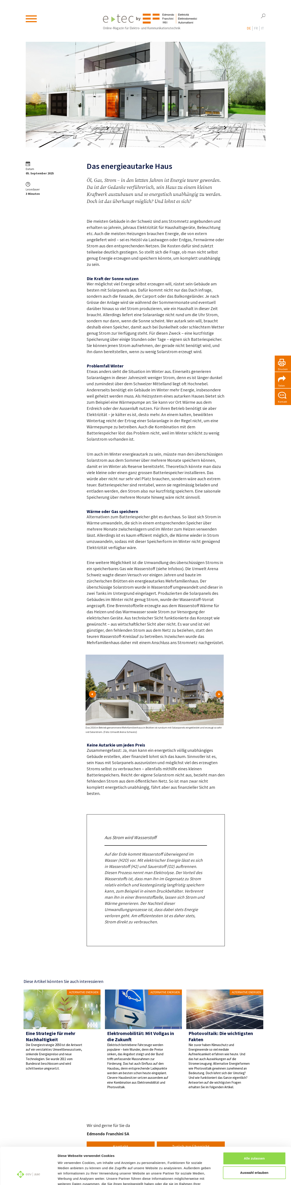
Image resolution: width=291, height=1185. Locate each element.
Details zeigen (234, 1176)
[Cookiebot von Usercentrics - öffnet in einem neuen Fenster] (28, 1176)
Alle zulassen (254, 1128)
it (262, 29)
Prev (92, 694)
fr (256, 29)
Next (219, 694)
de (249, 29)
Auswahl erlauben (254, 1142)
